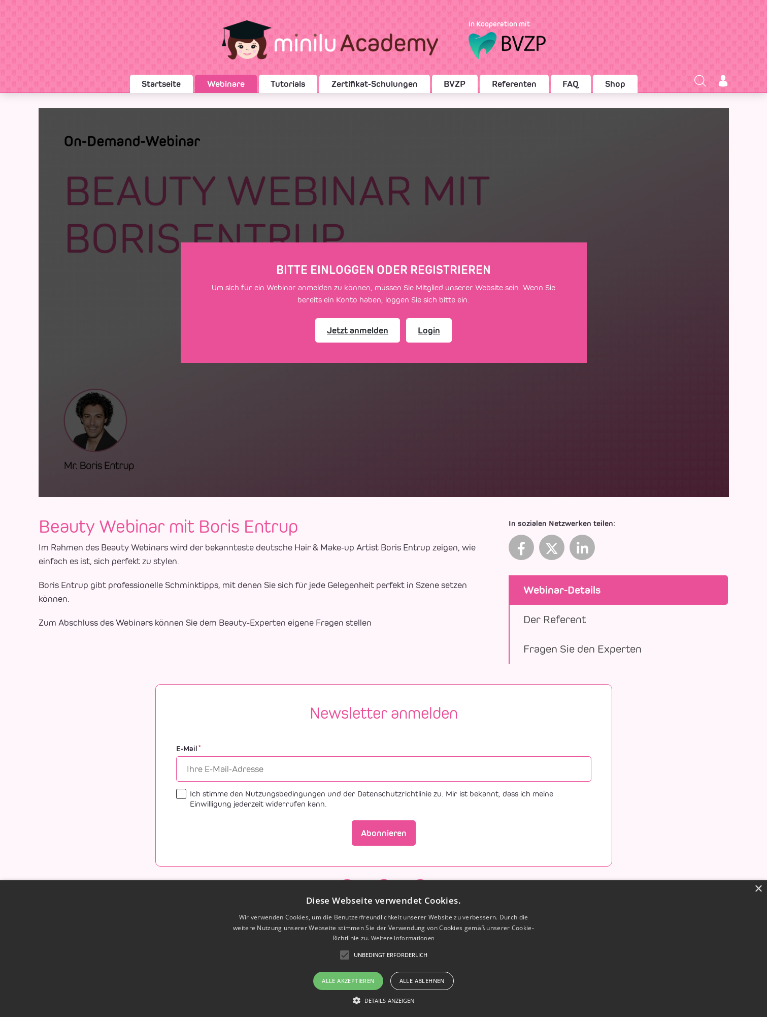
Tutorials (288, 83)
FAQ (570, 83)
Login (429, 330)
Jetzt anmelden (357, 330)
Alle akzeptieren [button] (348, 980)
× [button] (758, 889)
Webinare (226, 83)
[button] (384, 1000)
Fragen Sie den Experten (582, 649)
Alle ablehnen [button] (422, 980)
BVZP (454, 83)
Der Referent (554, 619)
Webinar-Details (562, 590)
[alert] (383, 948)
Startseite (161, 83)
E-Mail (188, 749)
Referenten (514, 83)
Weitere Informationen (403, 938)
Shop (615, 83)
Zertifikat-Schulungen (374, 83)
